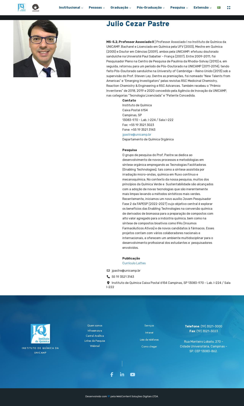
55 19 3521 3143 (123, 277)
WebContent (123, 396)
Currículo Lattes (134, 263)
